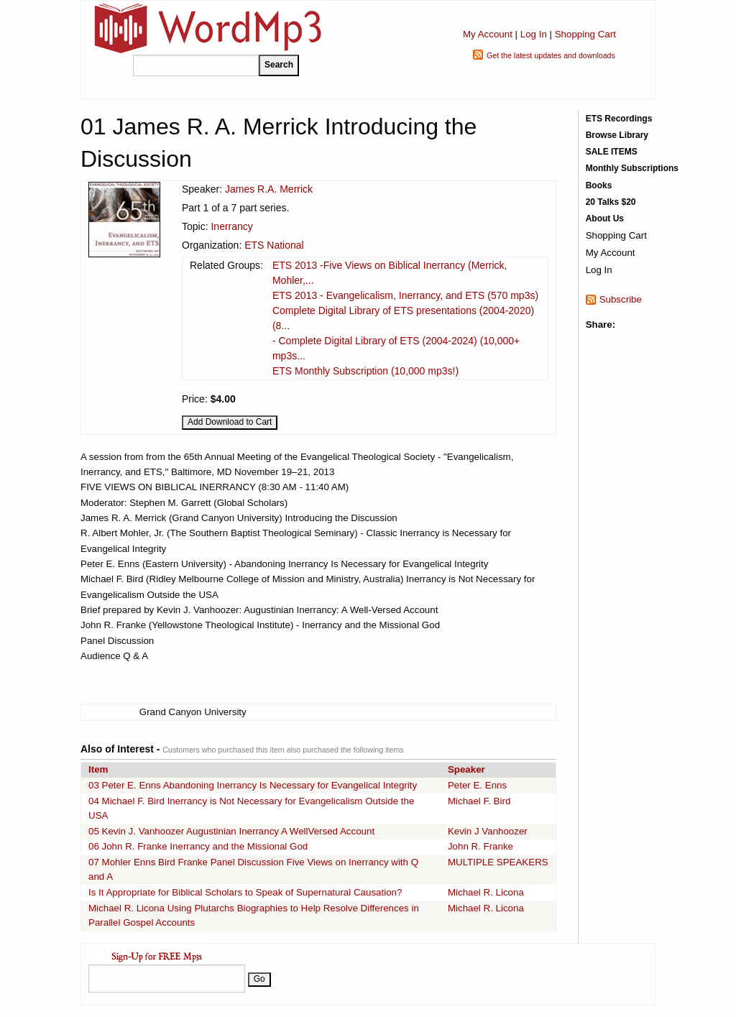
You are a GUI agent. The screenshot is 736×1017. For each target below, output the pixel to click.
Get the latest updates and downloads (551, 55)
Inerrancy (231, 226)
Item (98, 769)
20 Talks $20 (611, 202)
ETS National (273, 245)
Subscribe (620, 299)
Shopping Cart (585, 34)
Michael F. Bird (479, 801)
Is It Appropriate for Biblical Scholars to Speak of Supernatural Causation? (245, 892)
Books (599, 185)
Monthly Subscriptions (632, 168)
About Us (605, 218)
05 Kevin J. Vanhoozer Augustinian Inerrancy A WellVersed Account (231, 831)
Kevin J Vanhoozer (488, 831)
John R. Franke (480, 846)
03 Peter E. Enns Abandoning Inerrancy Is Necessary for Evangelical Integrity (252, 785)
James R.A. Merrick (269, 189)
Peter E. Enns (477, 785)
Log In (533, 34)
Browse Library (617, 135)
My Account (487, 34)
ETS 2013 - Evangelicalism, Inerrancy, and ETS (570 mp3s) (405, 295)
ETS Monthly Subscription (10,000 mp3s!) (365, 371)
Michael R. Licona (486, 892)
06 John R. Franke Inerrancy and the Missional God (198, 846)
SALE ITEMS (612, 152)
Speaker (466, 769)
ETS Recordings (619, 119)
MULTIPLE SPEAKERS (498, 862)
